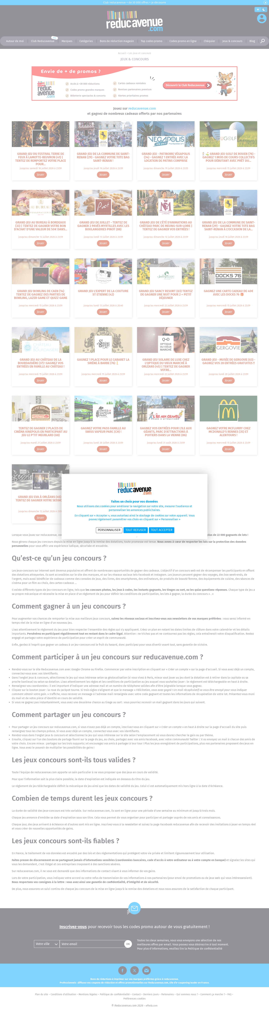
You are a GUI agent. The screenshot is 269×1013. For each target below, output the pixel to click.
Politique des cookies (146, 537)
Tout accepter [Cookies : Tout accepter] (161, 530)
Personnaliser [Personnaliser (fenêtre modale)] (109, 530)
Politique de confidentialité (125, 537)
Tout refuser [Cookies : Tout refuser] (135, 530)
